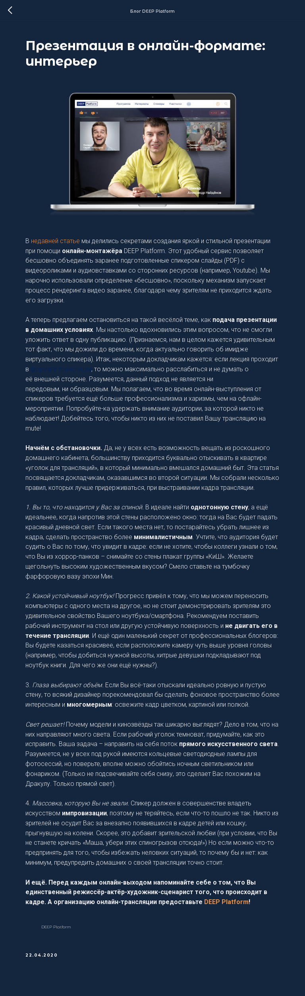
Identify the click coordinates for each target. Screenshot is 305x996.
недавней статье (55, 241)
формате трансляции (61, 369)
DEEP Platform (226, 902)
